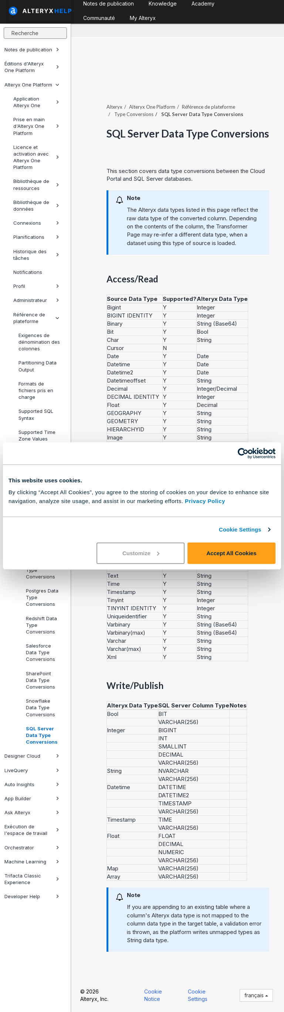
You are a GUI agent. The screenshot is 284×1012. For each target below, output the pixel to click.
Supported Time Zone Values (36, 435)
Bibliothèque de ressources (36, 184)
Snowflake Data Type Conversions (40, 707)
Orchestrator (31, 847)
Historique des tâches (36, 254)
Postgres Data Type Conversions (42, 597)
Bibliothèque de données (36, 205)
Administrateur (36, 300)
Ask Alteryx (31, 812)
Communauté (99, 18)
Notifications (27, 272)
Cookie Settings (240, 529)
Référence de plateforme (36, 318)
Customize (140, 553)
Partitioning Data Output (37, 366)
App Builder (31, 798)
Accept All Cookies (231, 553)
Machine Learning (31, 862)
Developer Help (31, 896)
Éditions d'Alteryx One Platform (31, 67)
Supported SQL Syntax (35, 414)
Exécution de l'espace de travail (31, 829)
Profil (36, 286)
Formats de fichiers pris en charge (35, 390)
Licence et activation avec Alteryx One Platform (36, 157)
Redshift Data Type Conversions (41, 625)
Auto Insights (31, 784)
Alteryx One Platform (31, 85)
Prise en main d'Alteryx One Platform (36, 126)
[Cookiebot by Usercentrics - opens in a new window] (243, 453)
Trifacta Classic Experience (31, 879)
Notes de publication (31, 49)
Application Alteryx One (36, 102)
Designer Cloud (31, 756)
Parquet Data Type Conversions (41, 569)
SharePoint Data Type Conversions (40, 680)
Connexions (36, 223)
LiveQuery (31, 770)
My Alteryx (143, 18)
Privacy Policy (205, 500)
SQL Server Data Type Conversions (42, 735)
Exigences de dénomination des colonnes (39, 342)
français (256, 995)
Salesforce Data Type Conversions (40, 652)
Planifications (36, 237)
